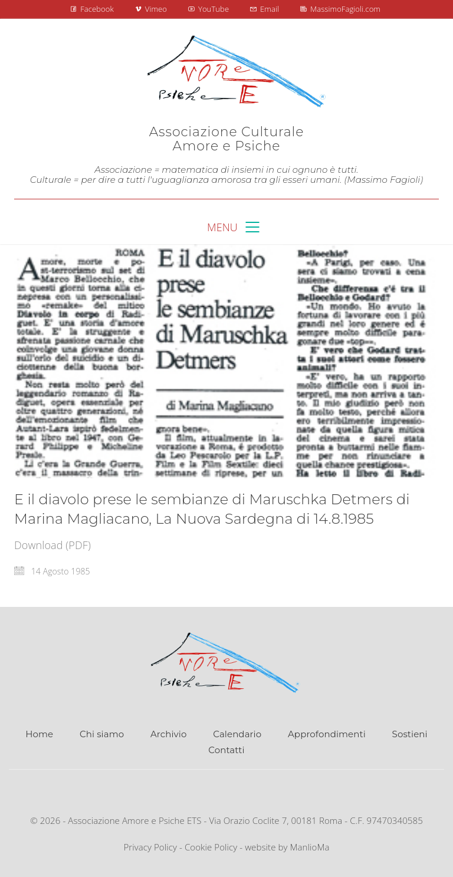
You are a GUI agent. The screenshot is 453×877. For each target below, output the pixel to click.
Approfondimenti (327, 734)
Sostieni (410, 734)
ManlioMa (310, 847)
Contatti (226, 750)
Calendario (237, 734)
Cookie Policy (211, 847)
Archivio (168, 734)
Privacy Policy (150, 847)
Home (39, 734)
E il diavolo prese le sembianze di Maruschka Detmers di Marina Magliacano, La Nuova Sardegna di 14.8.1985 (212, 509)
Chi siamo (102, 734)
